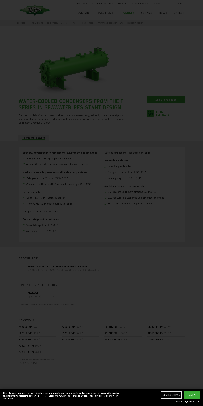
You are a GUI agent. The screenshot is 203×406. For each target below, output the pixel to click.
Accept (192, 395)
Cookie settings (171, 395)
